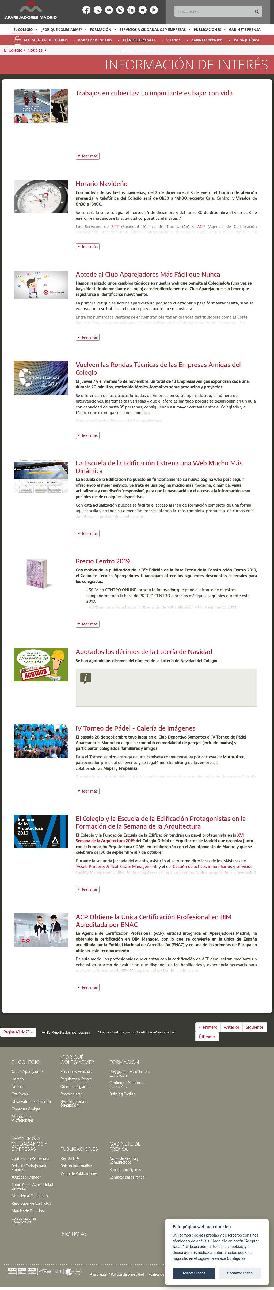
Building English (122, 1093)
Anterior (231, 1027)
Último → (207, 1036)
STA (165, 237)
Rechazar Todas (239, 1273)
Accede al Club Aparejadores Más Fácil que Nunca (148, 274)
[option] (22, 29)
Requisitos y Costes (76, 1078)
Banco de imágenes (125, 1169)
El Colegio (23, 29)
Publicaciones (207, 29)
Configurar (236, 1258)
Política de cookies (162, 1274)
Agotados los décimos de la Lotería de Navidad (144, 651)
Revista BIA (69, 1158)
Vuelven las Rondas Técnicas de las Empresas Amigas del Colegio (158, 368)
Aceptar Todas (193, 1273)
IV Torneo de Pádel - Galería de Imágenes (135, 728)
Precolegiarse (71, 1093)
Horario (18, 1078)
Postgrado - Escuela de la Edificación (129, 1073)
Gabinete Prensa (245, 29)
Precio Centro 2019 (103, 561)
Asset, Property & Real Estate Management (117, 866)
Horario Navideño (102, 183)
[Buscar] (218, 11)
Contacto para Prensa (126, 1177)
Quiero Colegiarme (75, 1086)
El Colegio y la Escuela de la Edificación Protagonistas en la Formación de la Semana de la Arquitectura (161, 822)
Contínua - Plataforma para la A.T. (127, 1084)
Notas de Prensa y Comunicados (124, 1160)
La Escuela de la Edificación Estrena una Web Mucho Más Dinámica (159, 466)
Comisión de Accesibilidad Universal (32, 1186)
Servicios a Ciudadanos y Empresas (153, 29)
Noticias (139, 40)
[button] (18, 1032)
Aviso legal (98, 1274)
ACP (201, 226)
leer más (91, 155)
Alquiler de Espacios (28, 1210)
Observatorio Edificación (31, 1101)
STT (115, 226)
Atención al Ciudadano (30, 1195)
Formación (100, 29)
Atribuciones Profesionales (22, 1118)
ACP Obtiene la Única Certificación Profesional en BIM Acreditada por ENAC (154, 920)
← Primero (208, 1027)
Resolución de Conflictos (31, 1203)
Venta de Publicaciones (78, 1173)
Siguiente (254, 1027)
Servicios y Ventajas (76, 1071)
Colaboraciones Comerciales (24, 1220)
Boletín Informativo (76, 1165)
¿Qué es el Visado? (26, 1177)
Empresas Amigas (26, 1108)
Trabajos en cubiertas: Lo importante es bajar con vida (154, 93)
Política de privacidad (127, 1274)
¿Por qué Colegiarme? (61, 29)
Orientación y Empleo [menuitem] (139, 51)
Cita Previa (20, 1093)
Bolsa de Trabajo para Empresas (29, 1167)
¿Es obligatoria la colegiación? (73, 1103)
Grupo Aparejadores (28, 1071)
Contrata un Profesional (31, 1158)
